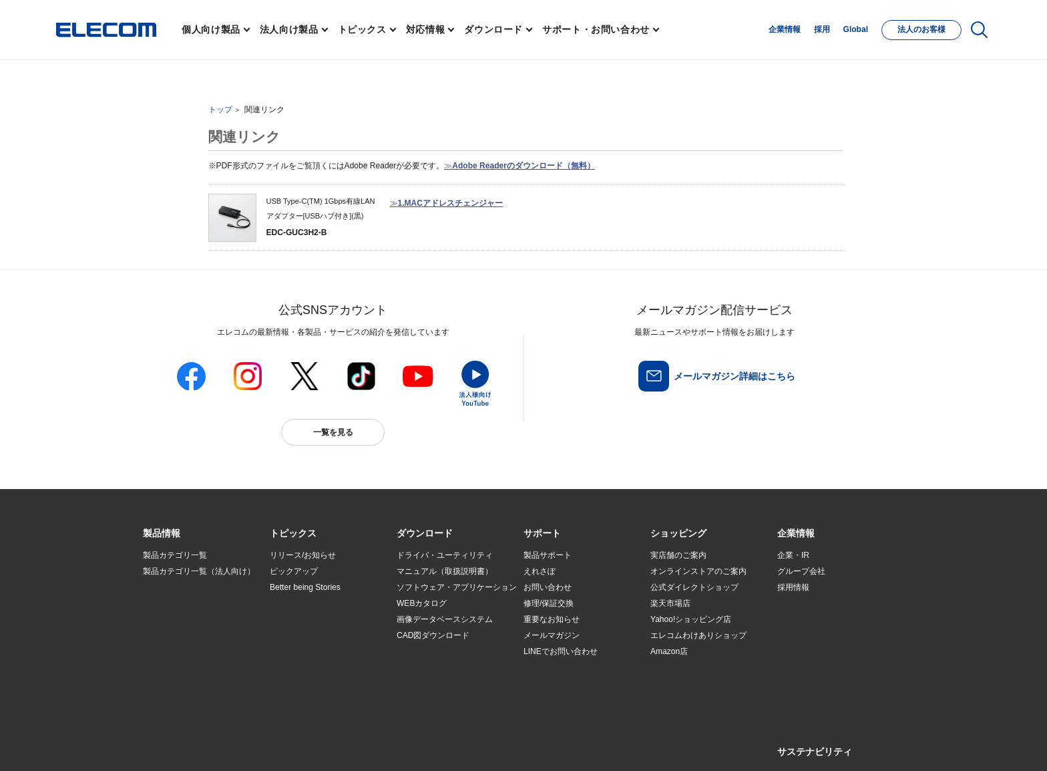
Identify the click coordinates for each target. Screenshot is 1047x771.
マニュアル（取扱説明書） (445, 571)
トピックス (362, 29)
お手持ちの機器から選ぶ (314, 636)
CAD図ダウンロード (433, 635)
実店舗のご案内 (678, 555)
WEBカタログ (422, 603)
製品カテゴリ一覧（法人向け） (199, 571)
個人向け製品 (211, 29)
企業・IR (793, 555)
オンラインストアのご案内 (698, 571)
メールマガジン (552, 635)
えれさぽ (540, 571)
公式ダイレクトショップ (694, 587)
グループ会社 (801, 571)
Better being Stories (305, 587)
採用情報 (793, 587)
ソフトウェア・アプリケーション (457, 587)
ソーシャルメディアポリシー (443, 745)
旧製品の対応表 (298, 684)
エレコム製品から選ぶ (310, 652)
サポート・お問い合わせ (596, 29)
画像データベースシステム (445, 619)
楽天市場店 (670, 603)
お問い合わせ (548, 587)
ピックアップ (294, 571)
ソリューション (171, 620)
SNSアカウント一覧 (173, 746)
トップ (220, 109)
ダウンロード (493, 29)
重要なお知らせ (552, 619)
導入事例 (159, 636)
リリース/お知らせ (303, 555)
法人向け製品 (289, 29)
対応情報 (425, 29)
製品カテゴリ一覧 (175, 555)
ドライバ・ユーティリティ (445, 555)
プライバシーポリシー (352, 745)
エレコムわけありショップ (698, 635)
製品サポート (548, 555)
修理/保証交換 (549, 603)
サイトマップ (238, 745)
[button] (293, 534)
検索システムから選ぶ (310, 668)
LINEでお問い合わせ (561, 651)
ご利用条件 (288, 745)
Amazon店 (669, 651)
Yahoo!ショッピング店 (690, 619)
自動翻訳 (568, 745)
